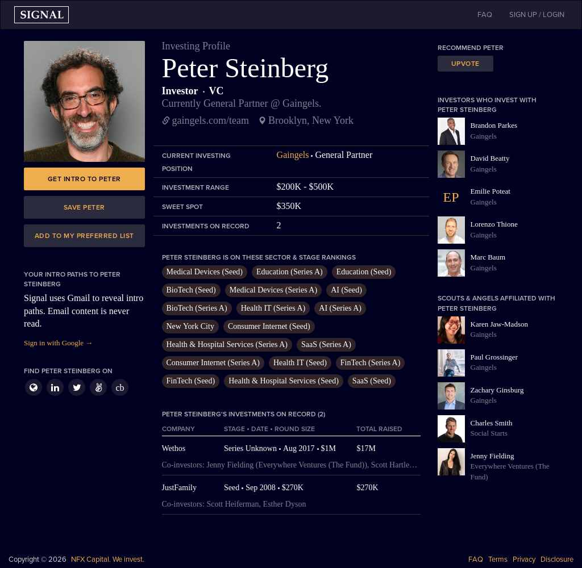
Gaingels (293, 155)
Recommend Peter (471, 48)
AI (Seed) (346, 290)
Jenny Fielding (492, 456)
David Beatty (490, 158)
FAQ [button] (484, 14)
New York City (190, 326)
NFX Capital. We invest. (107, 559)
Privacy (524, 559)
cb (119, 387)
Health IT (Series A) (273, 308)
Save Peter (84, 207)
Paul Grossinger (494, 357)
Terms (498, 559)
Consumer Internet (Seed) (269, 326)
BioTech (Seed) (191, 290)
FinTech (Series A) (370, 362)
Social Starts (489, 433)
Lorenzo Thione (494, 224)
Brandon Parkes (494, 125)
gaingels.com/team (210, 120)
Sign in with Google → (58, 343)
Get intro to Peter (84, 179)
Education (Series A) (289, 272)
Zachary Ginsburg (497, 390)
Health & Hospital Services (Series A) (227, 344)
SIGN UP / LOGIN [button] (536, 14)
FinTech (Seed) (191, 381)
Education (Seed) (364, 272)
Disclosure (557, 559)
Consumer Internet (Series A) (213, 362)
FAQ (475, 559)
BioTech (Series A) (197, 308)
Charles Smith (492, 423)
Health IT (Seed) (300, 362)
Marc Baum (488, 257)
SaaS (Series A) (326, 344)
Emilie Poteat (490, 191)
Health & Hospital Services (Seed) (283, 381)
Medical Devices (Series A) (273, 290)
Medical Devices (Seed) (205, 272)
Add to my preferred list (84, 236)
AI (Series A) (340, 308)
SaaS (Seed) (371, 381)
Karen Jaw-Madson (499, 324)
